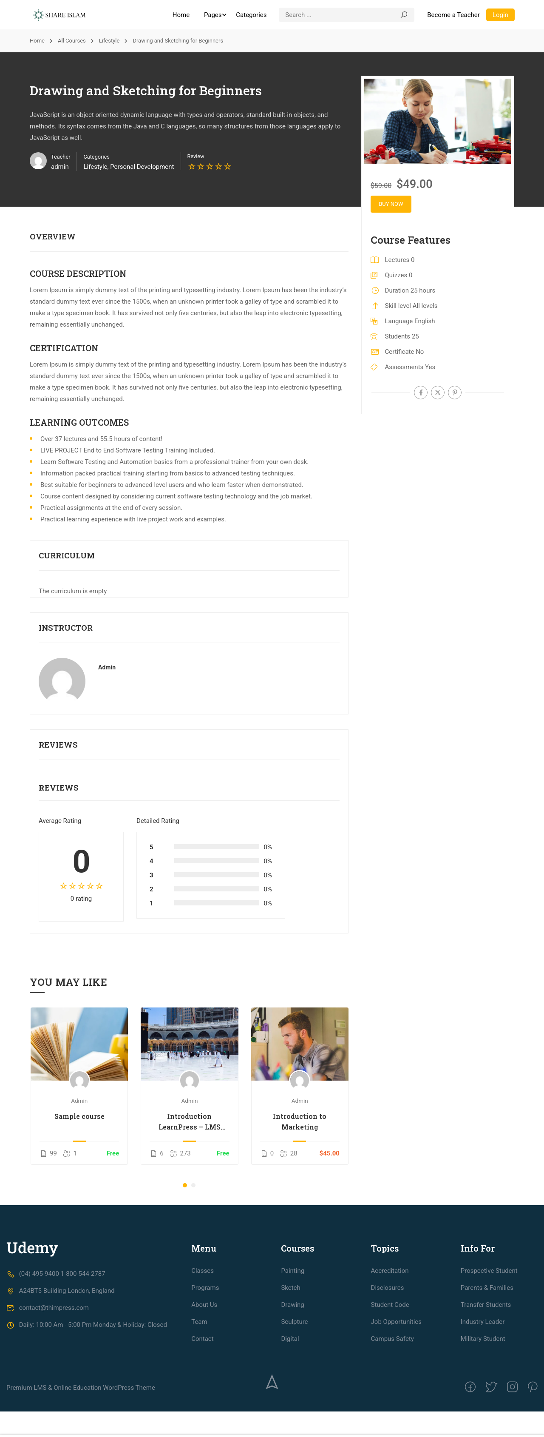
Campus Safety (392, 1394)
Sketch (290, 1343)
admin (107, 667)
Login (500, 15)
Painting (292, 1326)
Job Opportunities (396, 1377)
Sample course (79, 1116)
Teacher (60, 157)
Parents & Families (487, 1343)
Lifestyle (109, 41)
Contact (202, 1394)
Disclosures (387, 1343)
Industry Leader (482, 1377)
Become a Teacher (453, 15)
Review (195, 157)
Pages (212, 15)
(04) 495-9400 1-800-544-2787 (55, 1329)
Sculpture (294, 1377)
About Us (204, 1360)
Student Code (390, 1360)
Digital (290, 1394)
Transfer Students (486, 1360)
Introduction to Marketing (299, 1121)
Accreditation (390, 1326)
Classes (202, 1326)
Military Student (483, 1394)
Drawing (292, 1360)
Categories (250, 15)
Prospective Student (489, 1326)
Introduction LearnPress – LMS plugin (190, 1122)
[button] (185, 1185)
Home (180, 15)
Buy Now (393, 204)
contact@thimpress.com (47, 1363)
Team (199, 1377)
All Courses (72, 41)
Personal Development (142, 167)
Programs (205, 1343)
